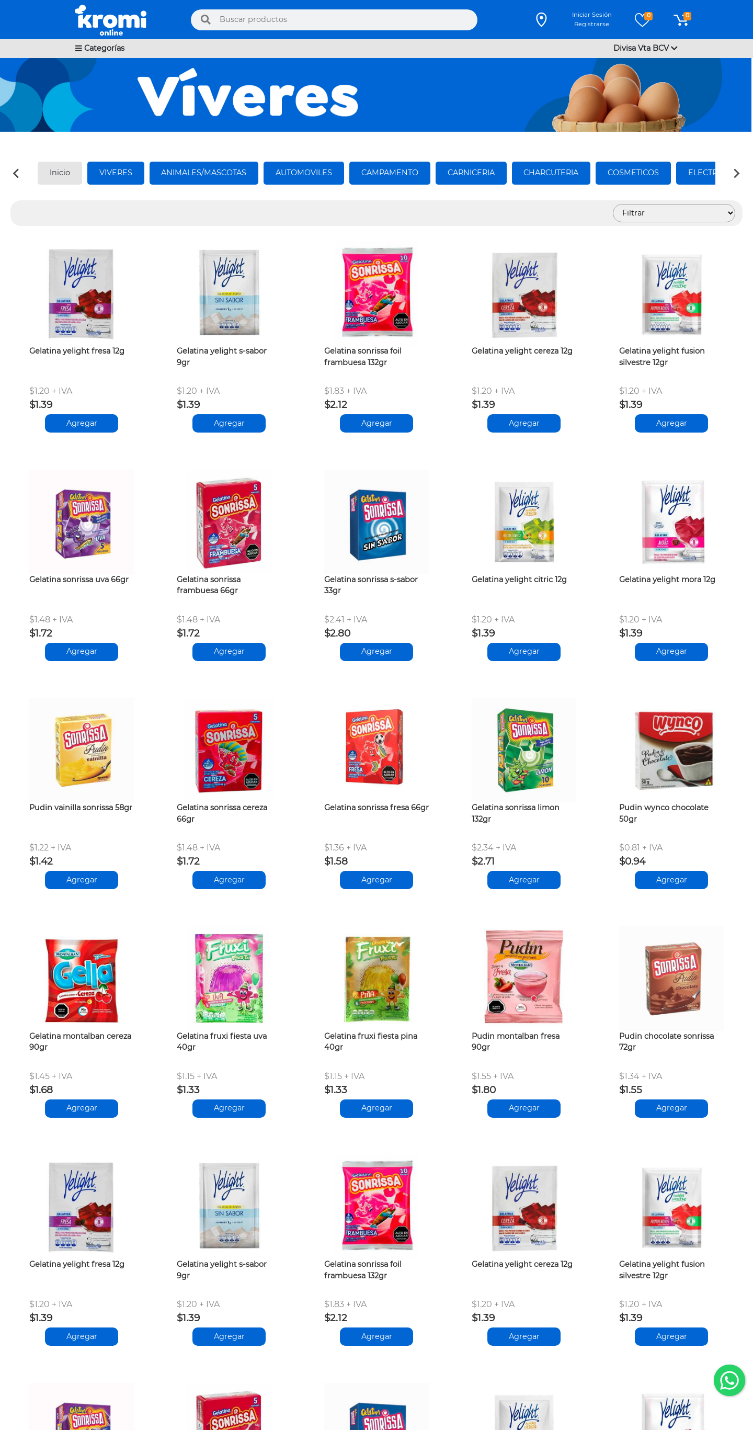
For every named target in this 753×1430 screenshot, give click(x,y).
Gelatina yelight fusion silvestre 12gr (662, 356)
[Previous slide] (16, 173)
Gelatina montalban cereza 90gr (80, 1041)
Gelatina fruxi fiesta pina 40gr (370, 1041)
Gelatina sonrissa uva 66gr (79, 579)
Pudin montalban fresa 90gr (516, 1041)
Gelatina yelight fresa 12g (76, 351)
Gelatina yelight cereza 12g (522, 351)
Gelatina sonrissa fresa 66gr (376, 807)
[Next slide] (736, 173)
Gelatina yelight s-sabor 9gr (222, 356)
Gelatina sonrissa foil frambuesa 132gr (363, 356)
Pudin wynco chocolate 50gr (664, 813)
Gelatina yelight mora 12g (667, 579)
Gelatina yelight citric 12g (519, 579)
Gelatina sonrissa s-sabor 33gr (371, 585)
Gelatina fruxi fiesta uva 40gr (222, 1041)
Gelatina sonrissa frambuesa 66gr (209, 585)
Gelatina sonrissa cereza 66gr (222, 813)
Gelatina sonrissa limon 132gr (516, 813)
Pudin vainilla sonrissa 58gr (80, 807)
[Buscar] (205, 20)
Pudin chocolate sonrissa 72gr (666, 1041)
